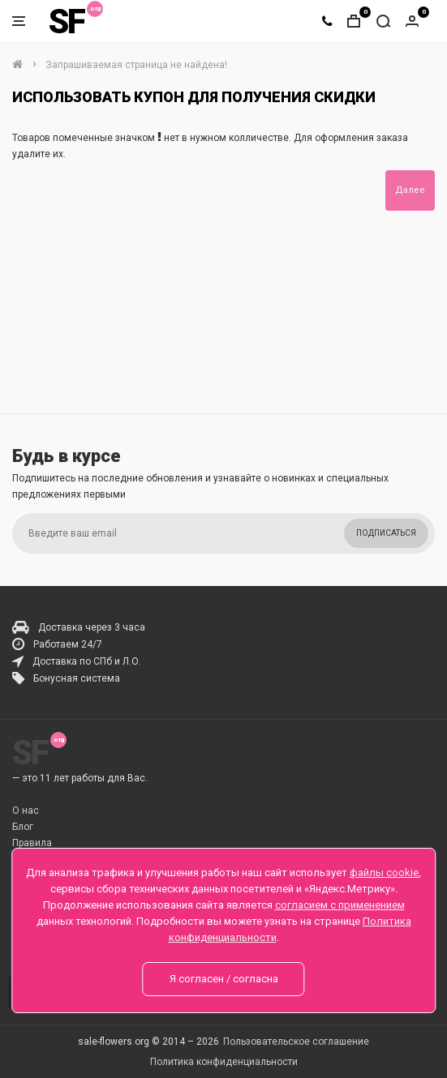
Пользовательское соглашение (296, 1041)
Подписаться (386, 532)
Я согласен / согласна (224, 979)
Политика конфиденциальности (224, 1061)
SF (66, 21)
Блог (22, 826)
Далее (410, 190)
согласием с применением (340, 905)
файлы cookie (384, 872)
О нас (25, 810)
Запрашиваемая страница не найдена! (136, 65)
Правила (32, 843)
